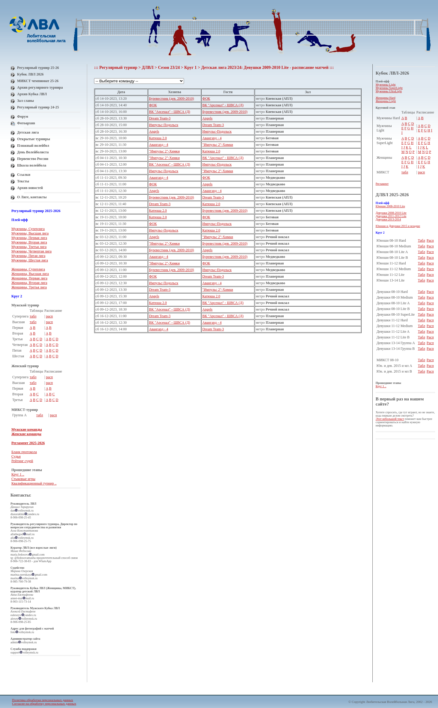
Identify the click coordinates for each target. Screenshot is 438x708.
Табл (421, 240)
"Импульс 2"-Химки (217, 145)
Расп (430, 240)
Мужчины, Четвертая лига (31, 251)
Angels (207, 118)
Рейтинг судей (22, 461)
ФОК (206, 98)
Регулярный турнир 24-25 (38, 107)
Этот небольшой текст (390, 418)
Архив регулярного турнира (40, 87)
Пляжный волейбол (33, 145)
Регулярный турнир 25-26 (38, 68)
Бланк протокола (24, 452)
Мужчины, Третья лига (28, 247)
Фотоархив (26, 123)
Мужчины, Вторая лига (29, 242)
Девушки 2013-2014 (388, 219)
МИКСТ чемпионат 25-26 (37, 81)
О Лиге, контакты (32, 197)
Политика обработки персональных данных (42, 700)
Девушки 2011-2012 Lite (391, 216)
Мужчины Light (386, 84)
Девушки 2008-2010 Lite (391, 212)
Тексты (23, 181)
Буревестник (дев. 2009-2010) (171, 98)
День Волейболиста (33, 152)
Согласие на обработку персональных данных (44, 703)
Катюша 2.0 (158, 138)
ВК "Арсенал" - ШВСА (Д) (222, 105)
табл (33, 316)
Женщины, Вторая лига (29, 283)
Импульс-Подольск (163, 125)
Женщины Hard (385, 97)
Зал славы (25, 101)
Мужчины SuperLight (389, 88)
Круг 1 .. (17, 474)
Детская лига (28, 132)
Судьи (16, 456)
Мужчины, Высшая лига (30, 233)
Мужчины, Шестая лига (29, 260)
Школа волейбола (31, 165)
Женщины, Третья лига (29, 287)
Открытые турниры (33, 139)
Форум (22, 116)
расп (49, 316)
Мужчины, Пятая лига (28, 256)
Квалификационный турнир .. (34, 483)
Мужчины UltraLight (389, 91)
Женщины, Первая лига (29, 278)
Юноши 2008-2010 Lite (390, 206)
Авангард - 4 (211, 138)
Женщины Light (386, 101)
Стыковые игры (23, 479)
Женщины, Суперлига (28, 269)
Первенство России (32, 159)
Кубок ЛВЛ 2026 (30, 74)
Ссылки (23, 175)
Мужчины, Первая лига (29, 238)
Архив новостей (30, 188)
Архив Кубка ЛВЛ (32, 94)
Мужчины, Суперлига (28, 229)
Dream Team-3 (159, 118)
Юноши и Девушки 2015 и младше (398, 226)
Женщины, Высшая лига (30, 274)
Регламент (382, 183)
